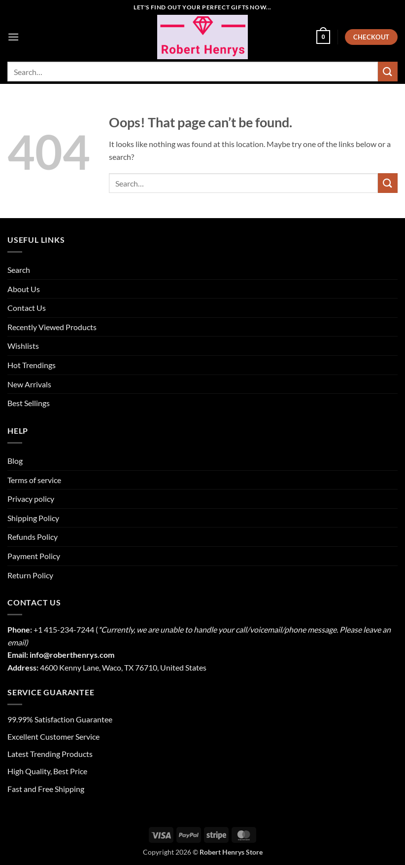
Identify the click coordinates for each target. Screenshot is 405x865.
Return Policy (30, 575)
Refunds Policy (32, 536)
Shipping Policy (33, 518)
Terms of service (34, 480)
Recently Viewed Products (52, 327)
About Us (23, 289)
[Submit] (388, 71)
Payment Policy (33, 556)
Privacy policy (30, 498)
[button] (13, 37)
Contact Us (26, 307)
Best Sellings (28, 403)
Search (18, 269)
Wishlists (23, 345)
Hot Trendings (31, 365)
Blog (15, 460)
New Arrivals (29, 384)
